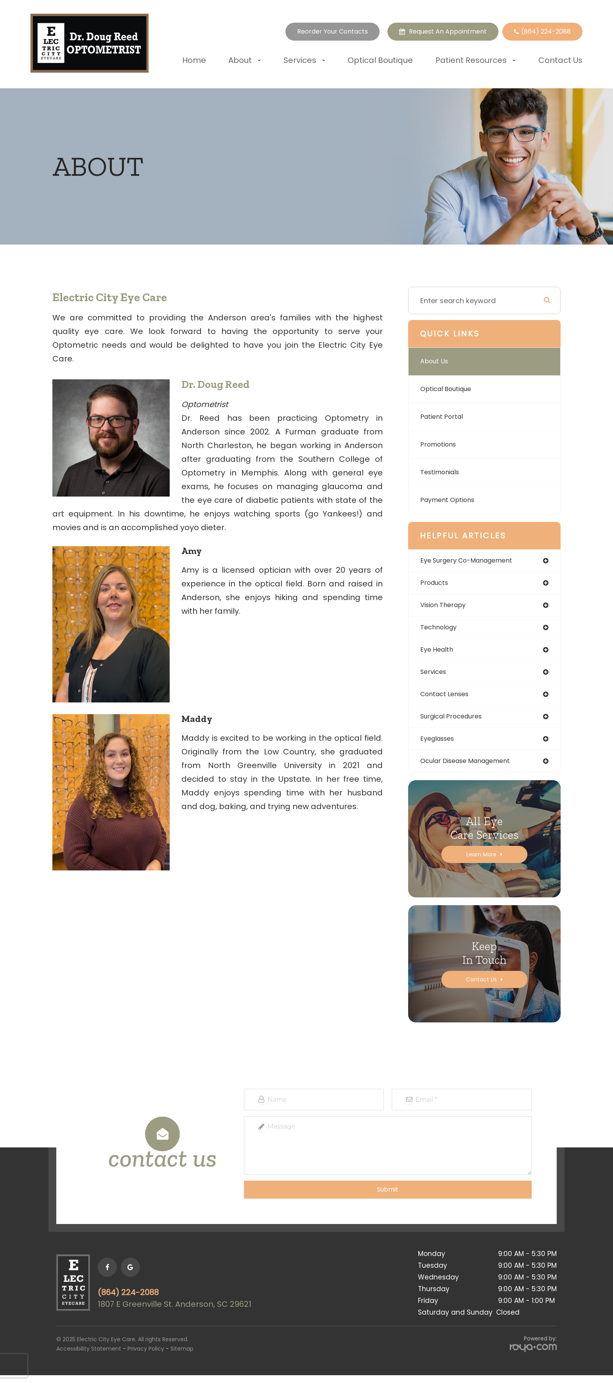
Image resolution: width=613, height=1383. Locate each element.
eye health (438, 653)
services (435, 676)
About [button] (244, 60)
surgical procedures (455, 722)
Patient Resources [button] (476, 60)
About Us (436, 361)
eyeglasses (439, 745)
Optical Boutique (380, 60)
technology (440, 630)
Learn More (481, 862)
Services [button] (304, 60)
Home (194, 60)
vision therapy (446, 607)
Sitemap (182, 1356)
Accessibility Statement (88, 1356)
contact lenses (447, 699)
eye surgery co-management (472, 561)
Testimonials (442, 472)
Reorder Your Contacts (332, 31)
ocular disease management (471, 768)
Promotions (440, 444)
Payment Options (450, 500)
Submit (387, 1197)
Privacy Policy (145, 1356)
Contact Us (560, 60)
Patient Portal (443, 417)
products (436, 584)
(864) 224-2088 (138, 1300)
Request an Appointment (448, 31)
